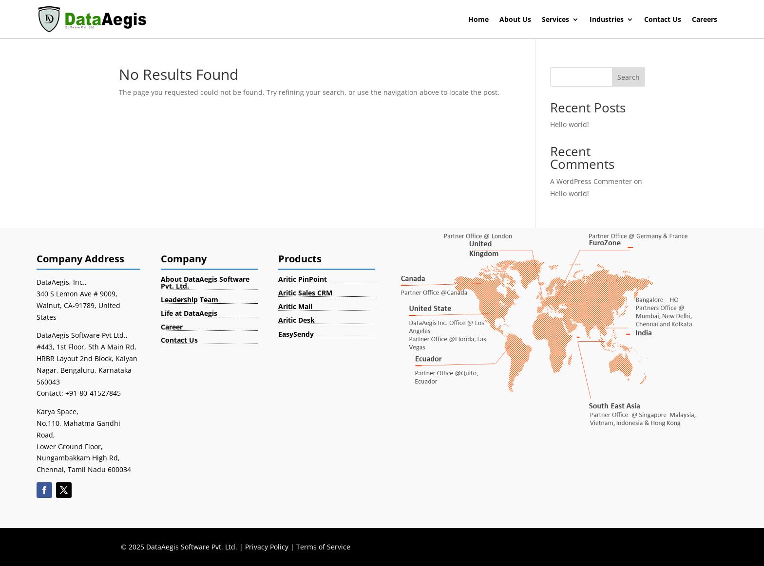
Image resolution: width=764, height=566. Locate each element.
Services (555, 20)
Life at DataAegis (189, 313)
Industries (607, 20)
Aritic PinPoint (302, 279)
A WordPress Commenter (591, 181)
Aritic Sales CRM (305, 292)
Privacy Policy (266, 546)
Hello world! (569, 124)
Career (172, 326)
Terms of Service (323, 546)
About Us (515, 20)
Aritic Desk (296, 320)
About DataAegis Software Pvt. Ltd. (205, 282)
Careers (704, 20)
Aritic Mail (295, 306)
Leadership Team (189, 299)
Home (478, 20)
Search (628, 77)
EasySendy (296, 334)
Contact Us (662, 20)
